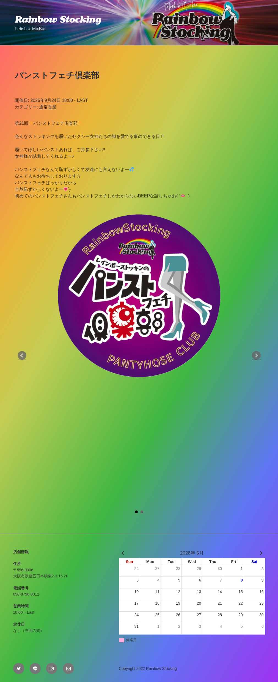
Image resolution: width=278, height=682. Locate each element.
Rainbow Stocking (58, 19)
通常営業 (48, 107)
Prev (22, 355)
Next (256, 355)
